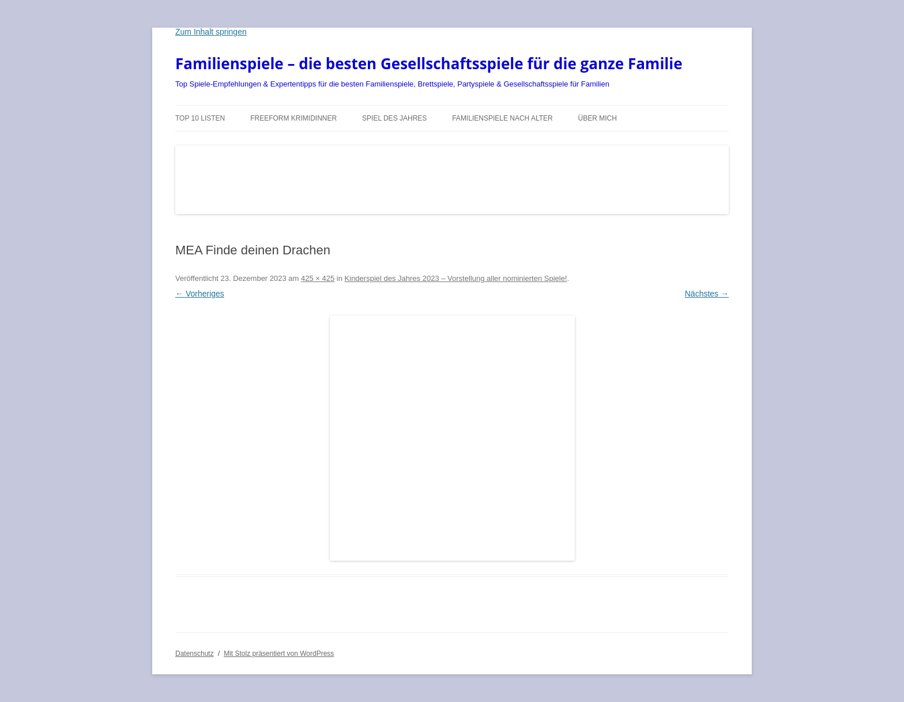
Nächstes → (707, 293)
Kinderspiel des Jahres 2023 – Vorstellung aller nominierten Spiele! (456, 278)
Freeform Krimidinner (293, 118)
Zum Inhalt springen (211, 31)
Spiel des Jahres (394, 118)
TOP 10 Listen (200, 118)
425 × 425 (317, 278)
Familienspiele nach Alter (502, 118)
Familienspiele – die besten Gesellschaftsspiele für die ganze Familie (429, 63)
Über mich (597, 118)
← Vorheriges (199, 293)
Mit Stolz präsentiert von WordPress (279, 654)
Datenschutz (194, 654)
